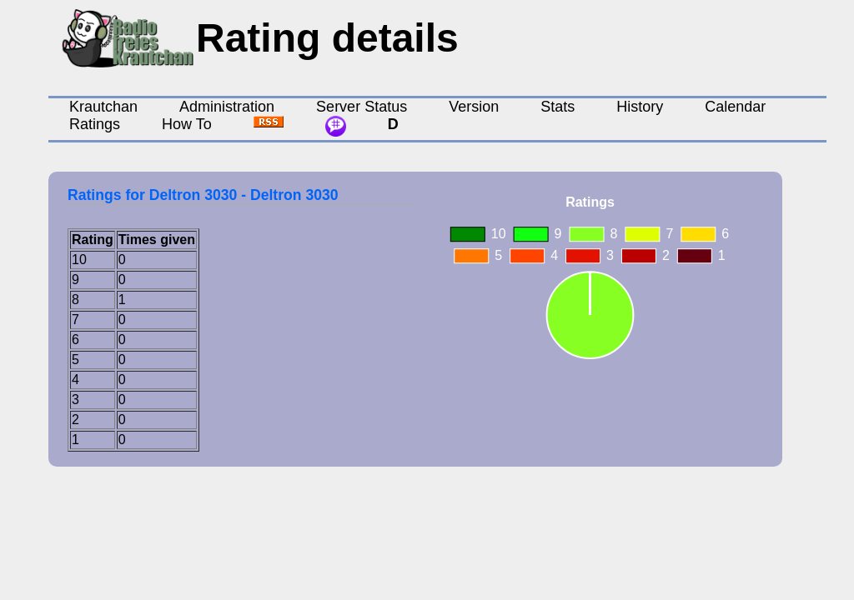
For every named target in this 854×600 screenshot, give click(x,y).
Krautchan (103, 106)
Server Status (361, 106)
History (639, 106)
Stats (557, 106)
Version (474, 106)
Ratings (94, 124)
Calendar (735, 106)
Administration (226, 106)
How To (187, 124)
